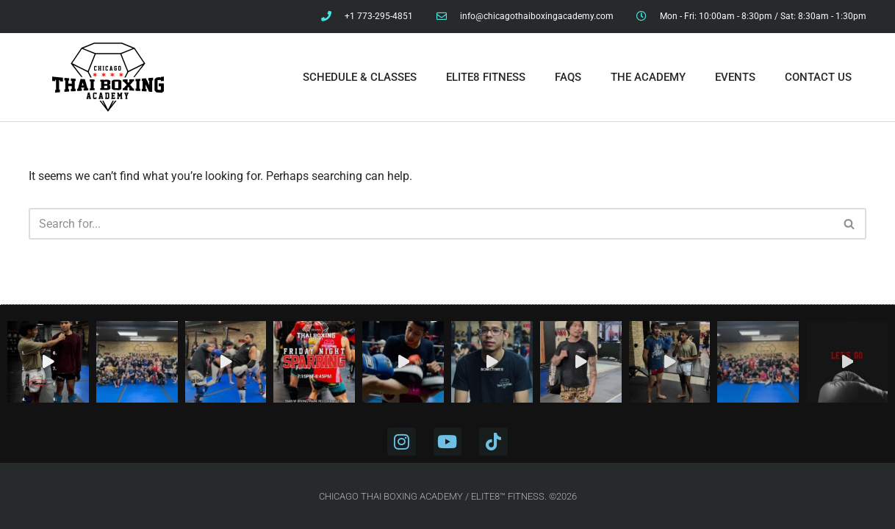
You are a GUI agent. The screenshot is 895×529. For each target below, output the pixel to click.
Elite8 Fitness (485, 77)
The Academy (648, 77)
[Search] (431, 224)
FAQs (568, 77)
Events (735, 77)
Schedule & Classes (360, 77)
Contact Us (818, 77)
